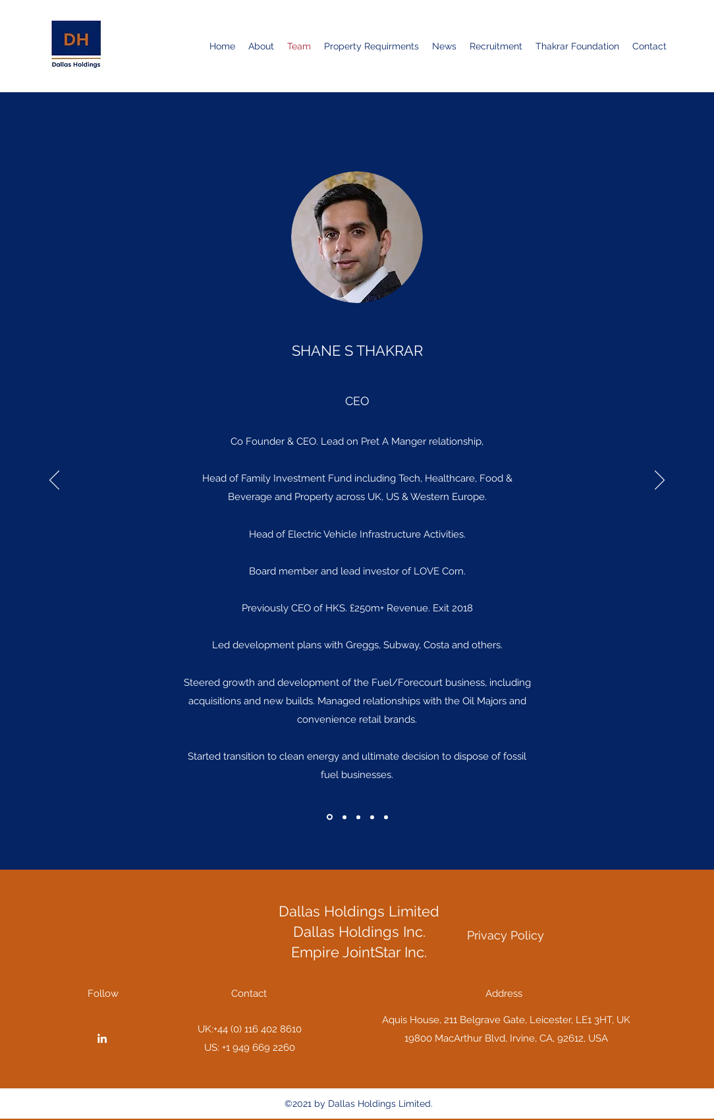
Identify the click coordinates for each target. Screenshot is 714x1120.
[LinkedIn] (102, 1038)
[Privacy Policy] (505, 935)
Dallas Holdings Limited (359, 911)
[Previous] (54, 480)
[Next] (660, 480)
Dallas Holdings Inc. (359, 931)
